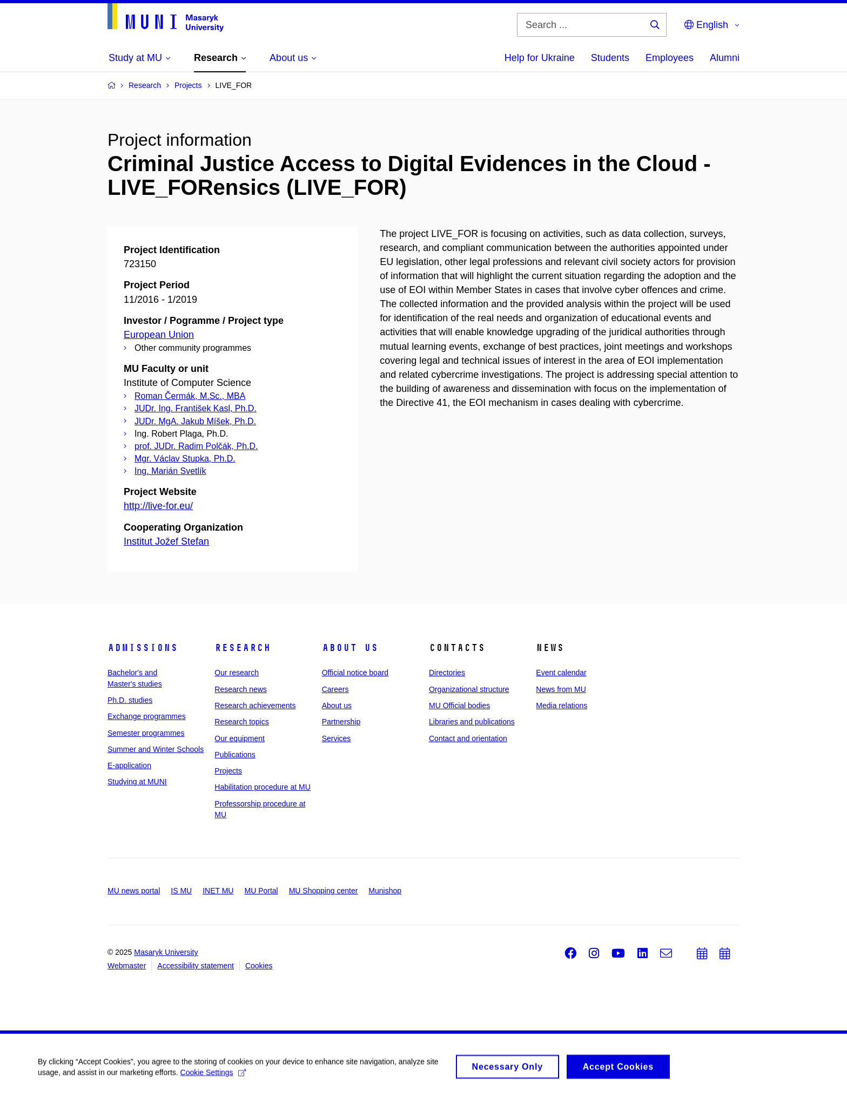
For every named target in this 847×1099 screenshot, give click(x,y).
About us (350, 648)
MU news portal (133, 890)
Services (336, 738)
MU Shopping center (323, 890)
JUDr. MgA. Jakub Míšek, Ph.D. (195, 421)
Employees (670, 57)
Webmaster (126, 965)
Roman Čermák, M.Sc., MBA (190, 396)
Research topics (241, 721)
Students (610, 57)
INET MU (218, 890)
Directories (447, 672)
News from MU (561, 689)
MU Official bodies (459, 705)
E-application (129, 765)
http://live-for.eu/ (158, 505)
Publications (235, 754)
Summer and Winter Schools (155, 749)
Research (242, 648)
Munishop (384, 890)
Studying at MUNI (137, 781)
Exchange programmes (146, 716)
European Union (159, 334)
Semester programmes (145, 733)
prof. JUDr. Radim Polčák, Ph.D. (196, 446)
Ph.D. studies (129, 700)
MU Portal (261, 890)
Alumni (725, 57)
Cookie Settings (213, 1076)
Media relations (561, 705)
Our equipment (239, 738)
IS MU (181, 890)
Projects (228, 770)
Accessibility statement (195, 965)
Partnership (341, 721)
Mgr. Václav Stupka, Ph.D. (185, 458)
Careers (335, 689)
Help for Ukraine (540, 57)
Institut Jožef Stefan (166, 541)
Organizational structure (469, 689)
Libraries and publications (472, 721)
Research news (240, 689)
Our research (236, 672)
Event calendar (561, 672)
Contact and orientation (468, 738)
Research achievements (254, 705)
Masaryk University (166, 952)
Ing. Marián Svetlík (170, 471)
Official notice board (355, 672)
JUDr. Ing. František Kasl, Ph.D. (196, 408)
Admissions (142, 648)
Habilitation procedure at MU (262, 787)
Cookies (259, 965)
